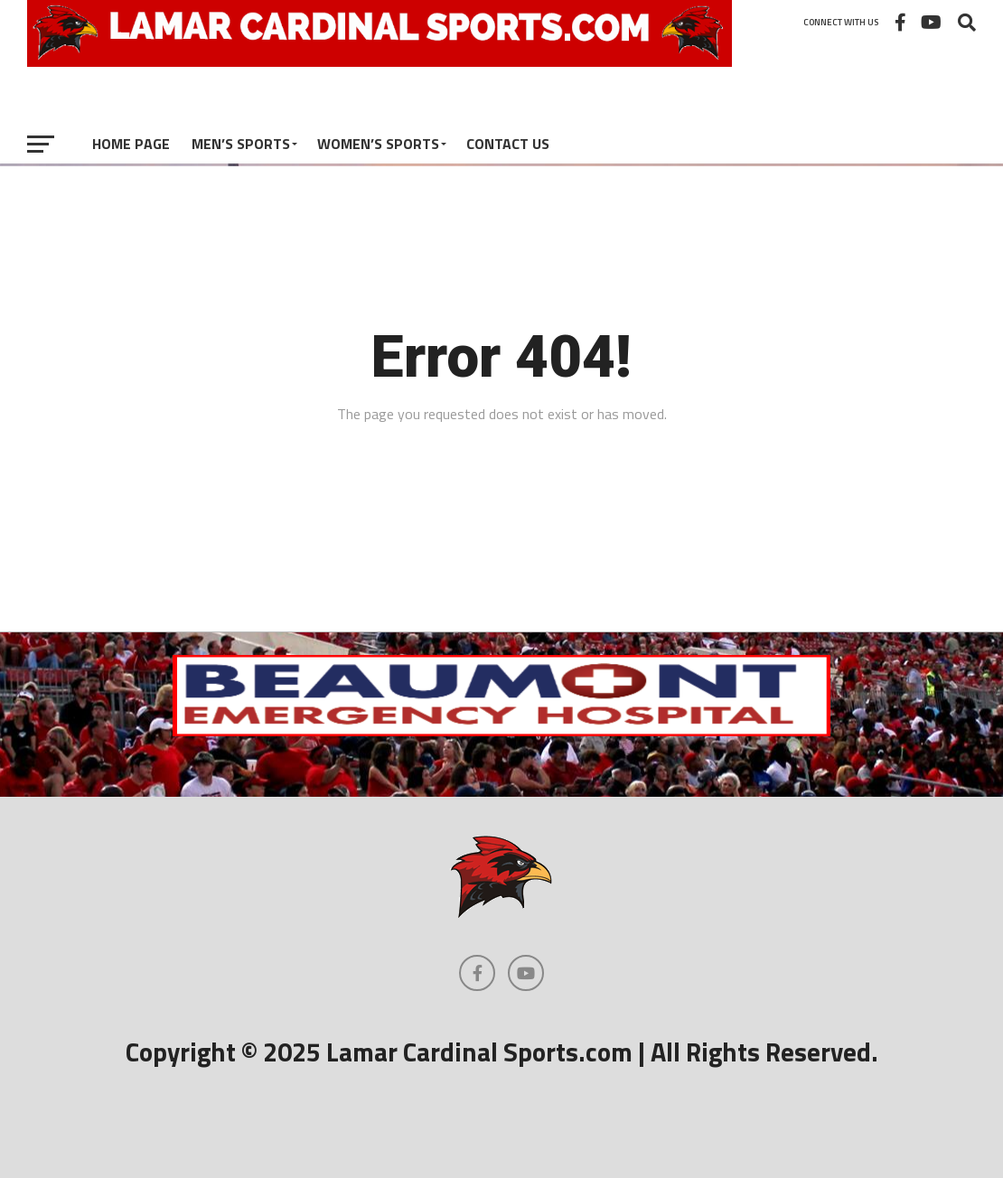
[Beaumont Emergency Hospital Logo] (501, 731)
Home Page (131, 143)
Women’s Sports (378, 143)
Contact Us (507, 143)
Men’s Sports (241, 143)
